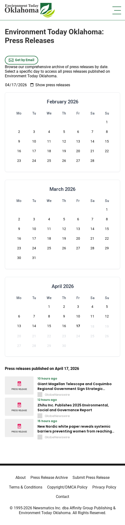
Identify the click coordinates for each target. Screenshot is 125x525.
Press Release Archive (49, 477)
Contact (62, 496)
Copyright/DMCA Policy (67, 487)
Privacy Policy (104, 487)
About (20, 477)
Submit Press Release (91, 477)
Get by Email (21, 60)
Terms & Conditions (25, 487)
